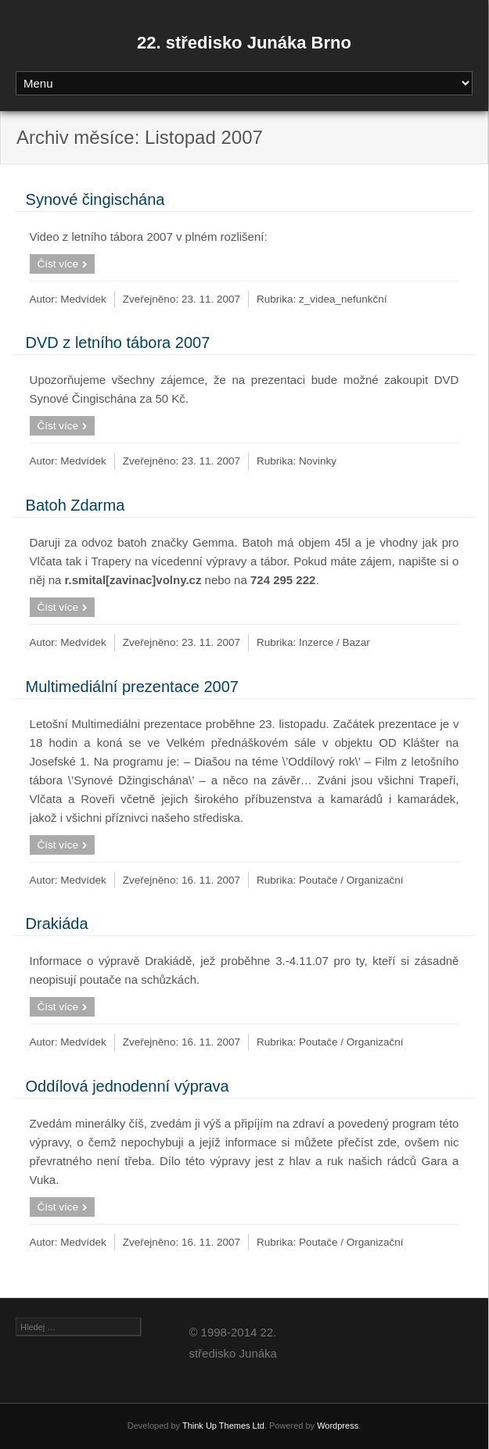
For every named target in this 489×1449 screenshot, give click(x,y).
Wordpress (337, 1425)
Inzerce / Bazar (334, 642)
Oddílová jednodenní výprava (127, 1086)
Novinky (317, 461)
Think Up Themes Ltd (223, 1425)
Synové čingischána (95, 199)
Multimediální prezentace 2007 (132, 686)
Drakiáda (57, 923)
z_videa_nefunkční (343, 299)
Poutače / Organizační (351, 880)
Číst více (58, 264)
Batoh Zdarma (75, 505)
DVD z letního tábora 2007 (118, 342)
